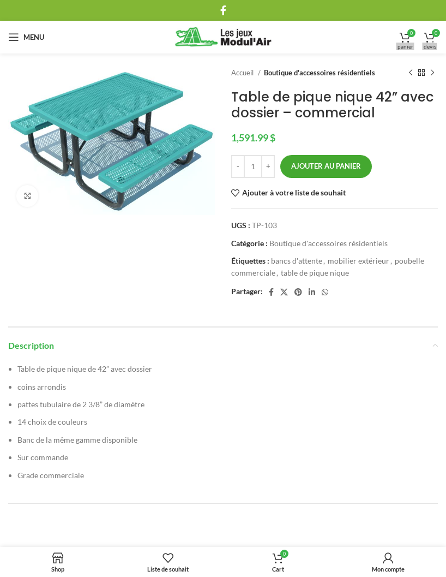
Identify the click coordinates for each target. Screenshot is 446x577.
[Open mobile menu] (26, 37)
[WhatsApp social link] (325, 292)
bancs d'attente (296, 260)
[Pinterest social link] (298, 292)
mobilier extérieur (358, 260)
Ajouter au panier (326, 166)
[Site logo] (223, 36)
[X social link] (284, 292)
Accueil (243, 72)
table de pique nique (315, 272)
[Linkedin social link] (311, 292)
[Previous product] (410, 73)
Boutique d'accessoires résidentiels (319, 72)
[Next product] (432, 73)
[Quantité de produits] (253, 166)
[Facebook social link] (223, 10)
